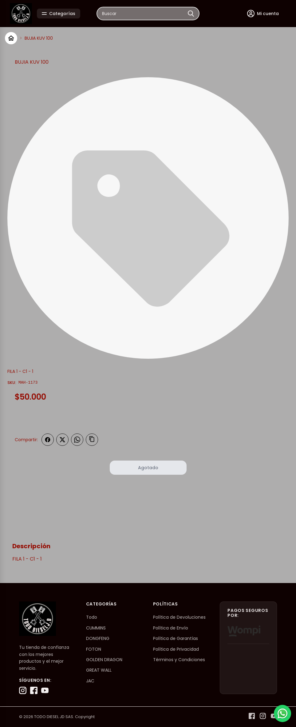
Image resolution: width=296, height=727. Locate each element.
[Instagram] (22, 690)
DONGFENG (97, 638)
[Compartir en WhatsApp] (77, 439)
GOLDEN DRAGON (104, 660)
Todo (91, 617)
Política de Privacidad (176, 649)
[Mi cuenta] (263, 13)
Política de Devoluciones (179, 617)
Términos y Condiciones (179, 660)
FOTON (93, 649)
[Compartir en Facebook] (47, 439)
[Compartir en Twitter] (62, 439)
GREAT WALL (99, 670)
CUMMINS (96, 628)
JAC (90, 681)
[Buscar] (191, 13)
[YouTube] (45, 690)
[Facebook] (33, 690)
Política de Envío (170, 628)
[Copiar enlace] (92, 439)
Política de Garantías (175, 638)
